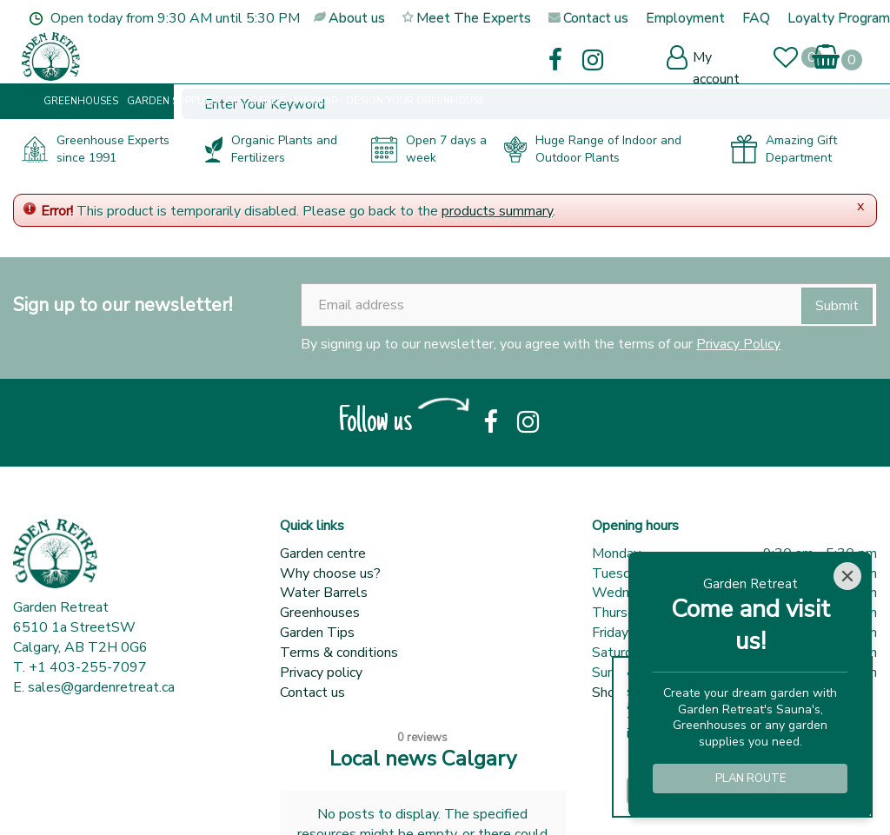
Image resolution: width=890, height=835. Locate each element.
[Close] (847, 576)
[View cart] (826, 51)
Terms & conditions (339, 652)
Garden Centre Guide (302, 800)
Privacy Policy (738, 344)
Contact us (312, 692)
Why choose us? (330, 573)
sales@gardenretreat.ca (101, 687)
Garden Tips (317, 632)
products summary (497, 211)
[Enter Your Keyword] (319, 57)
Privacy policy (321, 672)
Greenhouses (320, 612)
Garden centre (323, 553)
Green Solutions (181, 800)
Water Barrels (324, 592)
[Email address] (589, 305)
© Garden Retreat (69, 800)
